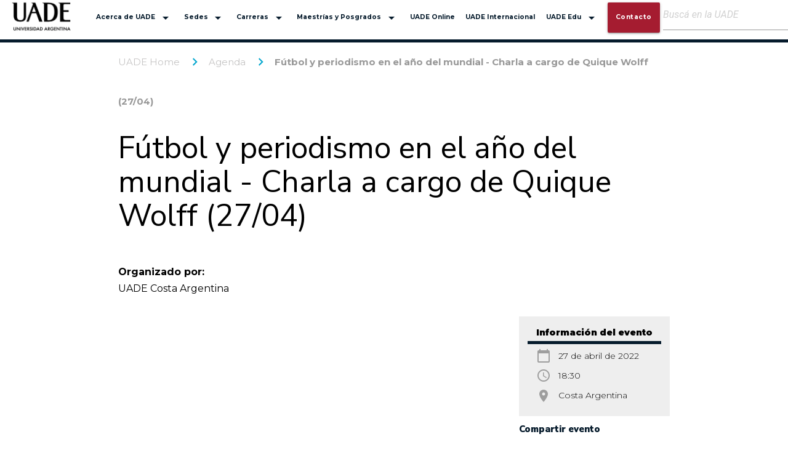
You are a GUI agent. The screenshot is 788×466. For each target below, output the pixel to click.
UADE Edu (572, 17)
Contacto (634, 17)
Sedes (205, 17)
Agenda (227, 62)
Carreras (261, 17)
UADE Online (432, 17)
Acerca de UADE (134, 17)
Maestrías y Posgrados (348, 17)
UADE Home (149, 62)
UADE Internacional (500, 17)
